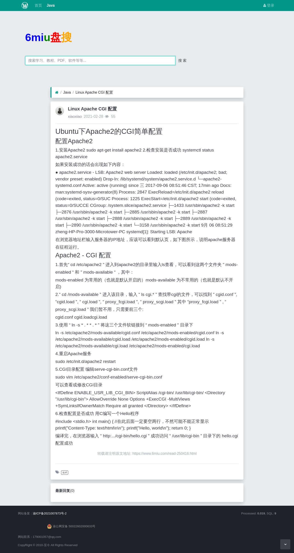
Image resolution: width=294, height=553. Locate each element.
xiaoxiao (75, 116)
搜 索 (182, 60)
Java (50, 5)
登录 (268, 5)
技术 (64, 472)
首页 (38, 5)
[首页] (57, 92)
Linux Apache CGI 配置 (94, 92)
